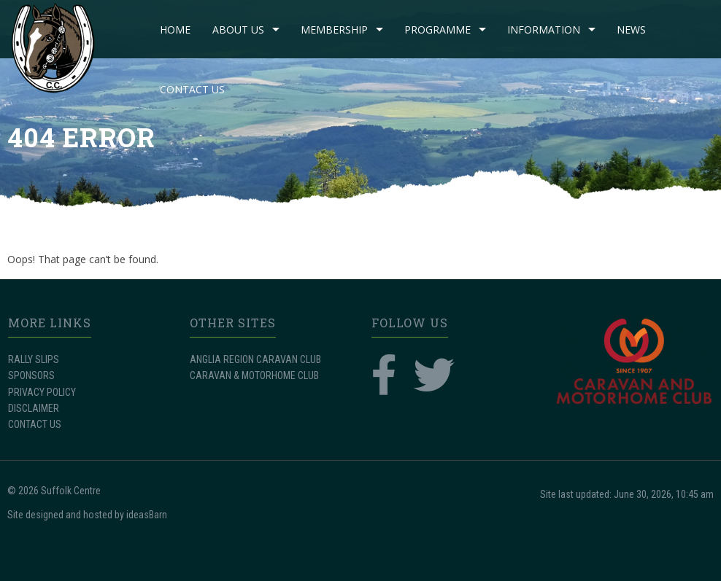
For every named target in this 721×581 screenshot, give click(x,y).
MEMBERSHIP (334, 29)
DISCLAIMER (33, 408)
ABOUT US (238, 29)
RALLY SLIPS (33, 359)
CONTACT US (192, 89)
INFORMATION (543, 29)
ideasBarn (146, 514)
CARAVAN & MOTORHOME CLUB (254, 375)
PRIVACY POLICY (42, 392)
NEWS (631, 29)
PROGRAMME (437, 29)
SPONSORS (31, 375)
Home (175, 29)
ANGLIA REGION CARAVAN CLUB (255, 359)
